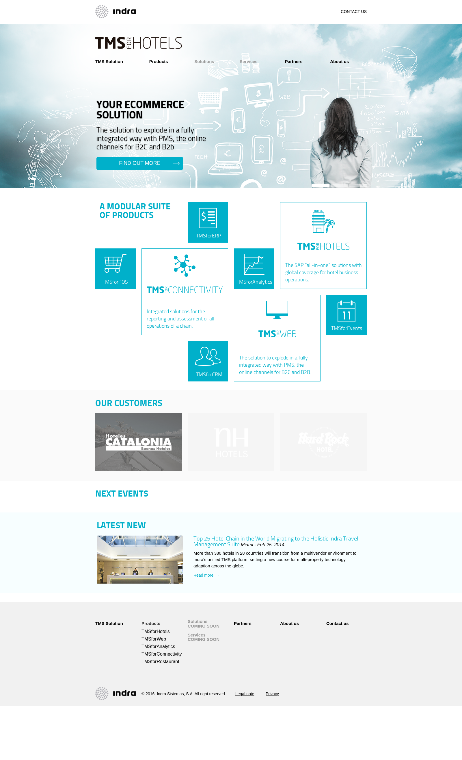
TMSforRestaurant (160, 661)
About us (339, 61)
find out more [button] (140, 163)
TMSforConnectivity (161, 654)
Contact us (337, 623)
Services (249, 61)
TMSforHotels (155, 631)
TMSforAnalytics (158, 646)
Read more (206, 575)
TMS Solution (109, 61)
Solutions (204, 61)
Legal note (244, 693)
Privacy (272, 693)
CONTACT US (354, 11)
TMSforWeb (153, 639)
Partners (294, 61)
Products (158, 61)
